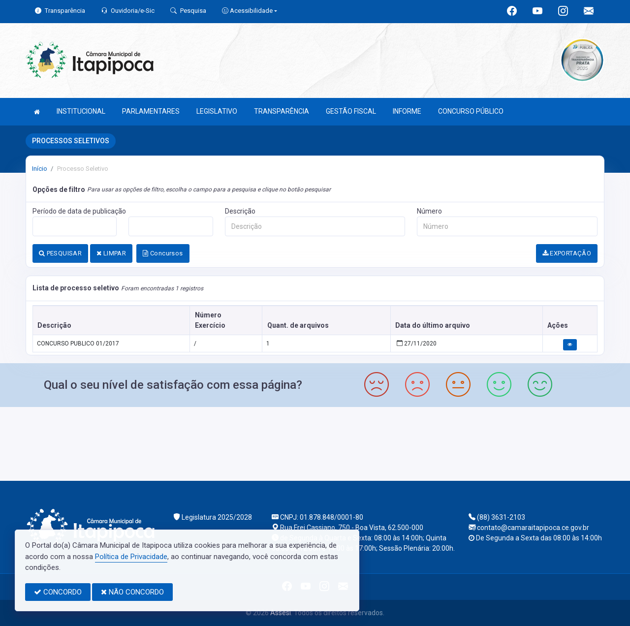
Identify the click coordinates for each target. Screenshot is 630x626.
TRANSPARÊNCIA (281, 111)
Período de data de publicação (79, 211)
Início (39, 168)
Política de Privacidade (131, 556)
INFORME (407, 111)
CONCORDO (58, 592)
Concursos (163, 253)
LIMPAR (111, 253)
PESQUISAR (60, 253)
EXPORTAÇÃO (567, 253)
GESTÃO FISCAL (351, 111)
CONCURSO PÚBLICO (471, 111)
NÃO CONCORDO (132, 592)
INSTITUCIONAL (81, 111)
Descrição (240, 211)
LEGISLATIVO (216, 111)
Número (429, 211)
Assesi (280, 613)
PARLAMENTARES (151, 111)
